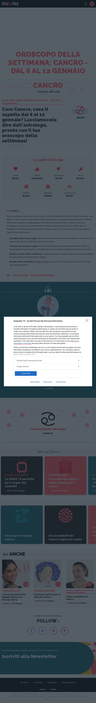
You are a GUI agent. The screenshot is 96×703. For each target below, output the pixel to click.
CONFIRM (25, 373)
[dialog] (48, 351)
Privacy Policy (61, 382)
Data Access (47, 382)
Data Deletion (35, 382)
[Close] (87, 321)
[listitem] (48, 360)
